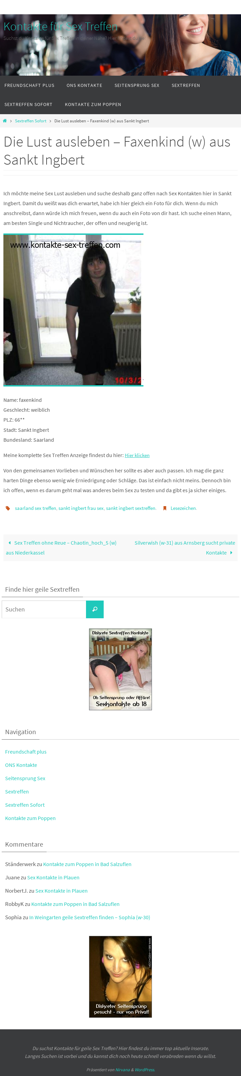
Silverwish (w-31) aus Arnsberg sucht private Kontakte (185, 547)
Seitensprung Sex (25, 778)
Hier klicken (138, 455)
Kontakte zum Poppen (31, 818)
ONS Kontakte (22, 764)
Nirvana (122, 1070)
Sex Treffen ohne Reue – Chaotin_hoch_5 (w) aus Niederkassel (61, 547)
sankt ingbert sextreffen (141, 507)
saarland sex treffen (37, 507)
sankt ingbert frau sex (87, 507)
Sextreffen (17, 791)
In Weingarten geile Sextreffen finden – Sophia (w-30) (91, 917)
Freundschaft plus (26, 751)
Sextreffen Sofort (30, 121)
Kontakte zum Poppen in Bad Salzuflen (89, 864)
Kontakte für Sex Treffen (60, 26)
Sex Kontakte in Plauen (54, 877)
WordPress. (145, 1070)
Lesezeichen (198, 507)
